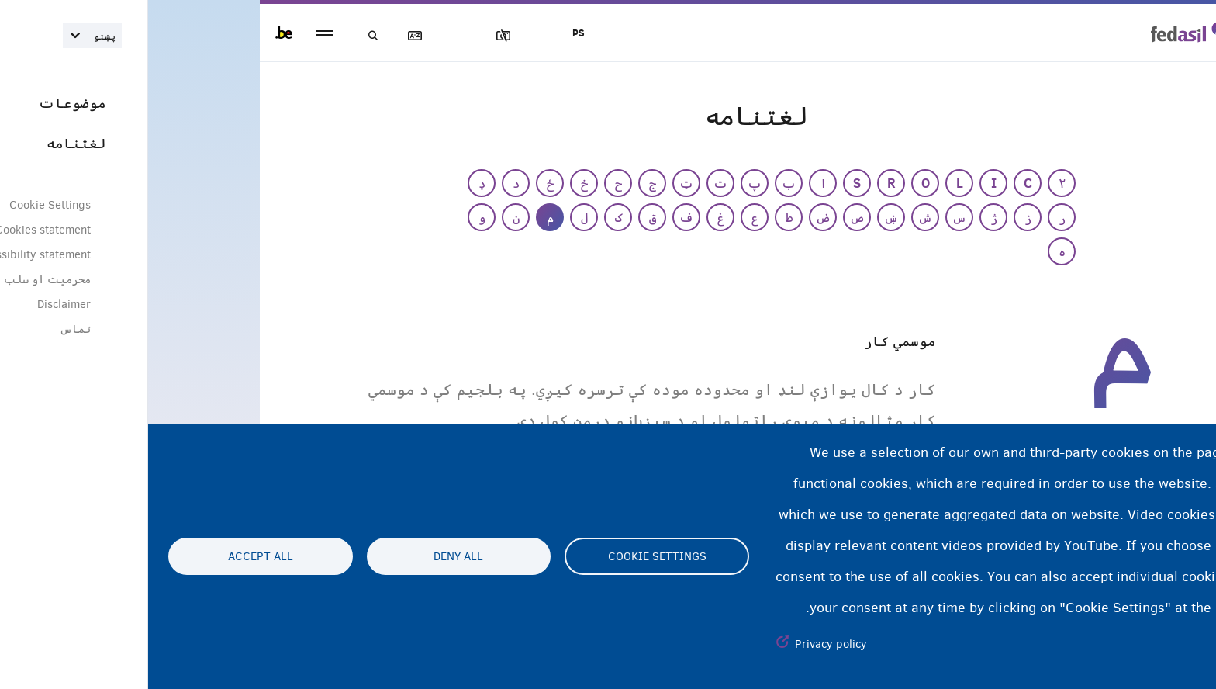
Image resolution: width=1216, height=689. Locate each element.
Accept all (112, 556)
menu (176, 33)
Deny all (310, 556)
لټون (229, 36)
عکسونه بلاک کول (362, 36)
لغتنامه (273, 36)
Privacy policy (683, 644)
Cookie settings (509, 556)
